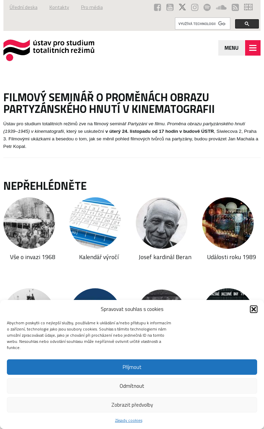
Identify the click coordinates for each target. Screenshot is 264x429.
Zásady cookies (128, 420)
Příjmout (132, 367)
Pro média (92, 7)
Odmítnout (132, 386)
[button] (253, 309)
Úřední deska (23, 7)
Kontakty (59, 7)
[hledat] (202, 24)
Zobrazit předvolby (132, 405)
